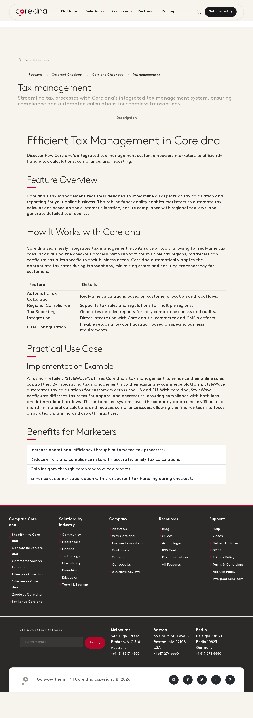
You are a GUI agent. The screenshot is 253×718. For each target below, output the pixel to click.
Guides (168, 535)
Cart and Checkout (67, 74)
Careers (119, 562)
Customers (122, 555)
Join (95, 657)
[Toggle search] (198, 12)
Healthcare (72, 541)
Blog (166, 529)
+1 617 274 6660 (168, 668)
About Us (120, 529)
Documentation (176, 556)
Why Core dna (124, 535)
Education (71, 576)
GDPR (217, 549)
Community (72, 534)
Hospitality (72, 562)
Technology (72, 555)
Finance (69, 548)
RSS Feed (170, 549)
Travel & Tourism (76, 583)
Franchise (70, 569)
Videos (218, 535)
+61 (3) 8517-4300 (127, 668)
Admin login (172, 542)
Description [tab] (126, 118)
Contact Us (122, 569)
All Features (172, 563)
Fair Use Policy (225, 576)
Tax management (146, 74)
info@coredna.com (229, 583)
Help (216, 529)
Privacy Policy (224, 556)
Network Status (226, 542)
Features (35, 74)
